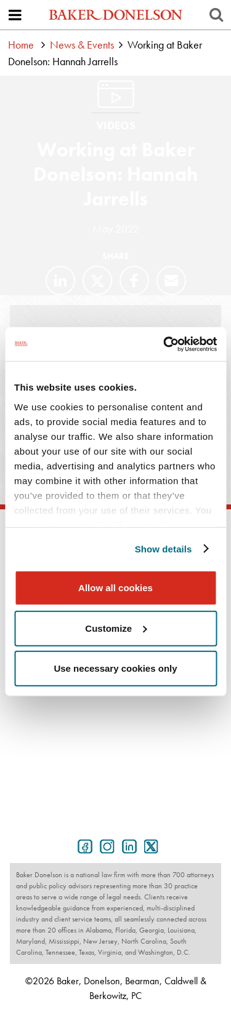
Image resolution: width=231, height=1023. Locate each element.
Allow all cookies (115, 588)
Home (21, 45)
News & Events (82, 45)
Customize (116, 628)
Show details (163, 548)
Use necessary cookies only (115, 668)
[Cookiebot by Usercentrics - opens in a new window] (164, 344)
